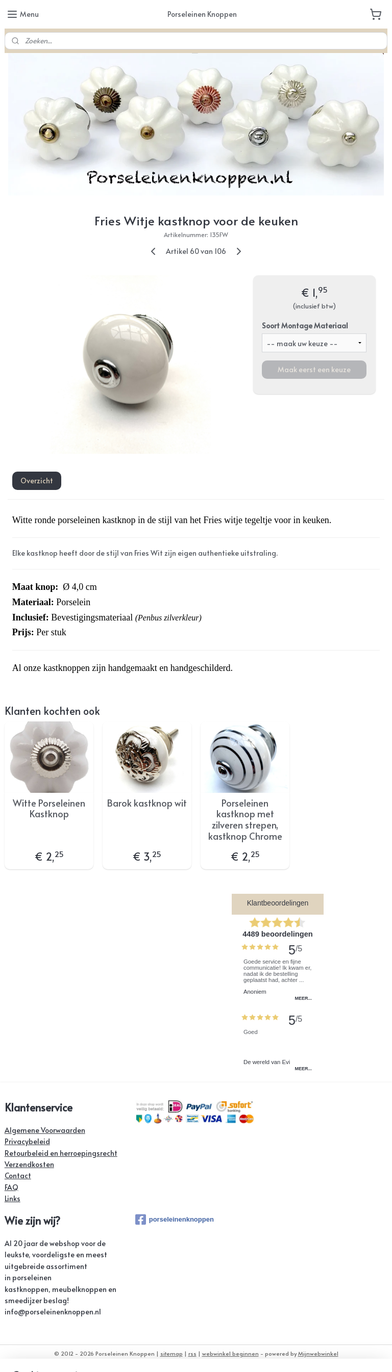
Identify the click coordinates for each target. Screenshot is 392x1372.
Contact (18, 1175)
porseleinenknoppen (174, 1219)
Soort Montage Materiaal (305, 325)
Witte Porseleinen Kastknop (49, 808)
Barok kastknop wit (147, 803)
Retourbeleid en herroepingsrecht (61, 1153)
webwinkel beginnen (230, 1353)
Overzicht (36, 481)
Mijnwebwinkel (318, 1353)
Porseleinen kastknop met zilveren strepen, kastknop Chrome (245, 819)
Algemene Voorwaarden (45, 1130)
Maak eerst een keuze (314, 370)
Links (12, 1198)
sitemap (171, 1353)
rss (192, 1353)
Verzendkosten (29, 1164)
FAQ (11, 1187)
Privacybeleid (27, 1141)
